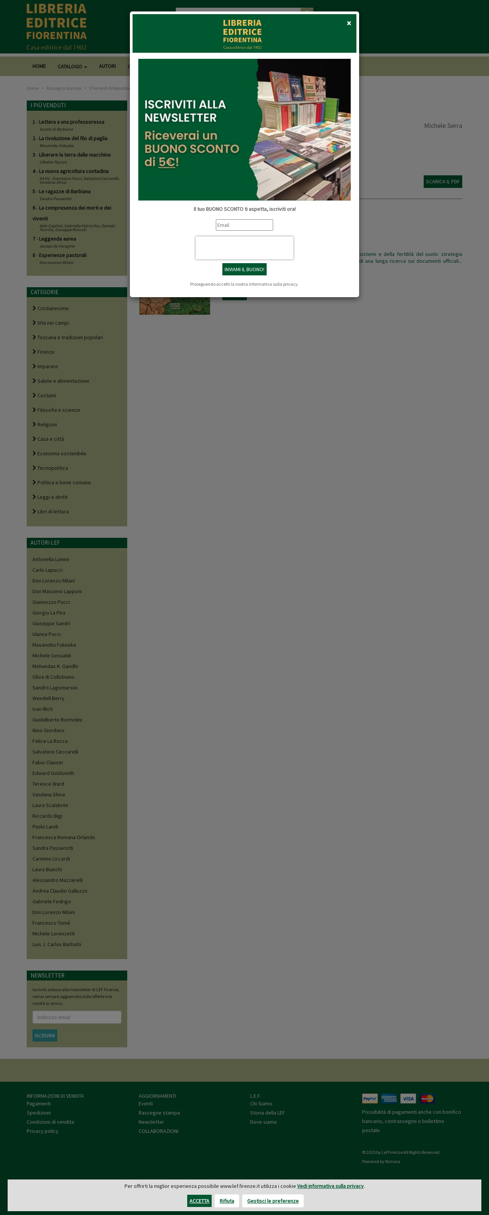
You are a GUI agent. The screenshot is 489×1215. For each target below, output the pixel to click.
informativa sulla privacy (273, 284)
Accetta (199, 1200)
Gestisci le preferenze (273, 1200)
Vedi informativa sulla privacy (330, 1186)
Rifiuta (227, 1200)
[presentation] (244, 247)
